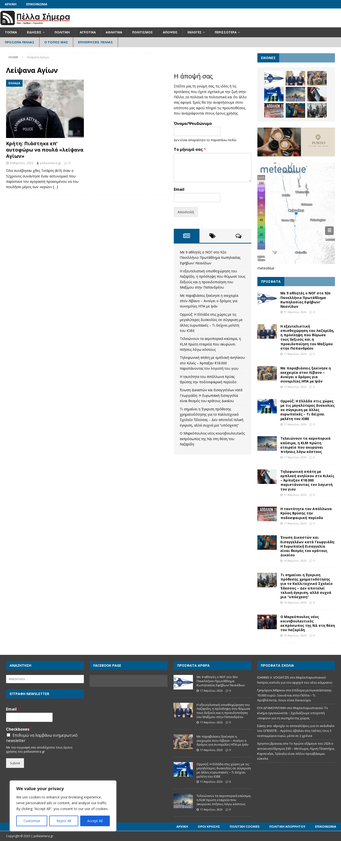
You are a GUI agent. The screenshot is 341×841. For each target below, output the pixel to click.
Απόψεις (170, 32)
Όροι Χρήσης (209, 826)
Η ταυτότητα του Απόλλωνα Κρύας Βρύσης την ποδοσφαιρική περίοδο (306, 513)
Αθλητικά (114, 32)
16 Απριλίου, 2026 (295, 560)
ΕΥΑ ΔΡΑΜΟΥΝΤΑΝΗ (271, 708)
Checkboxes (19, 729)
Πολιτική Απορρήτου (287, 826)
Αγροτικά (88, 32)
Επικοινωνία (36, 4)
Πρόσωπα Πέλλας (19, 42)
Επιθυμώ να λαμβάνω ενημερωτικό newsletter (42, 738)
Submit (15, 763)
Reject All (63, 820)
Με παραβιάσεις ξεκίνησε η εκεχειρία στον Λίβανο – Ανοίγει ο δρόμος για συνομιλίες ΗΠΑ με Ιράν (209, 301)
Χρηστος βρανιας (269, 743)
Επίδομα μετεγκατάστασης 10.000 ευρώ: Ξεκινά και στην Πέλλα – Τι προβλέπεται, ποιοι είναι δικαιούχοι (294, 695)
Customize (32, 820)
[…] (55, 186)
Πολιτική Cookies (245, 826)
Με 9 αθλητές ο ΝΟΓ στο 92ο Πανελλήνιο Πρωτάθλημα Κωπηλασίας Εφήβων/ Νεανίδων (210, 257)
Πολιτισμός (142, 32)
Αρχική (10, 4)
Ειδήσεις (34, 32)
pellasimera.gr (50, 163)
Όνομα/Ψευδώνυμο (193, 123)
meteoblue (265, 268)
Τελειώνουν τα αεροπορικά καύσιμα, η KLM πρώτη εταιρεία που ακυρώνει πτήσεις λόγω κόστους (210, 344)
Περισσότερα (226, 32)
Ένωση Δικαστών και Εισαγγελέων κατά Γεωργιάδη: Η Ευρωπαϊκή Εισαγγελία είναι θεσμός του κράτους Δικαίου (211, 395)
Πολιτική (62, 32)
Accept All (95, 820)
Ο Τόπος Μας (56, 42)
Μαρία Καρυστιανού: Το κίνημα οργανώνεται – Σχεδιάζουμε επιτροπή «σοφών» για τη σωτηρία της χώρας (292, 713)
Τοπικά (11, 32)
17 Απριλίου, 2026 (295, 312)
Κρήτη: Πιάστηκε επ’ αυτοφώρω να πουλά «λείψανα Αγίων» (44, 149)
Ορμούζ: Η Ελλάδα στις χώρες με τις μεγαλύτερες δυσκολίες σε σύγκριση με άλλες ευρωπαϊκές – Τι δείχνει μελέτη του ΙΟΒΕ (307, 410)
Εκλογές (195, 32)
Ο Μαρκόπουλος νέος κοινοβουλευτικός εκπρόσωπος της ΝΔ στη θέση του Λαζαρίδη (212, 438)
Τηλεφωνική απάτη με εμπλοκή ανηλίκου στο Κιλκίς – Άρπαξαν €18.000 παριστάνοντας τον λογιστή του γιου (212, 363)
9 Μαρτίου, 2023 (21, 163)
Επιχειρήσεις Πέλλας (95, 42)
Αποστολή (186, 212)
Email (179, 189)
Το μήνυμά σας (190, 149)
